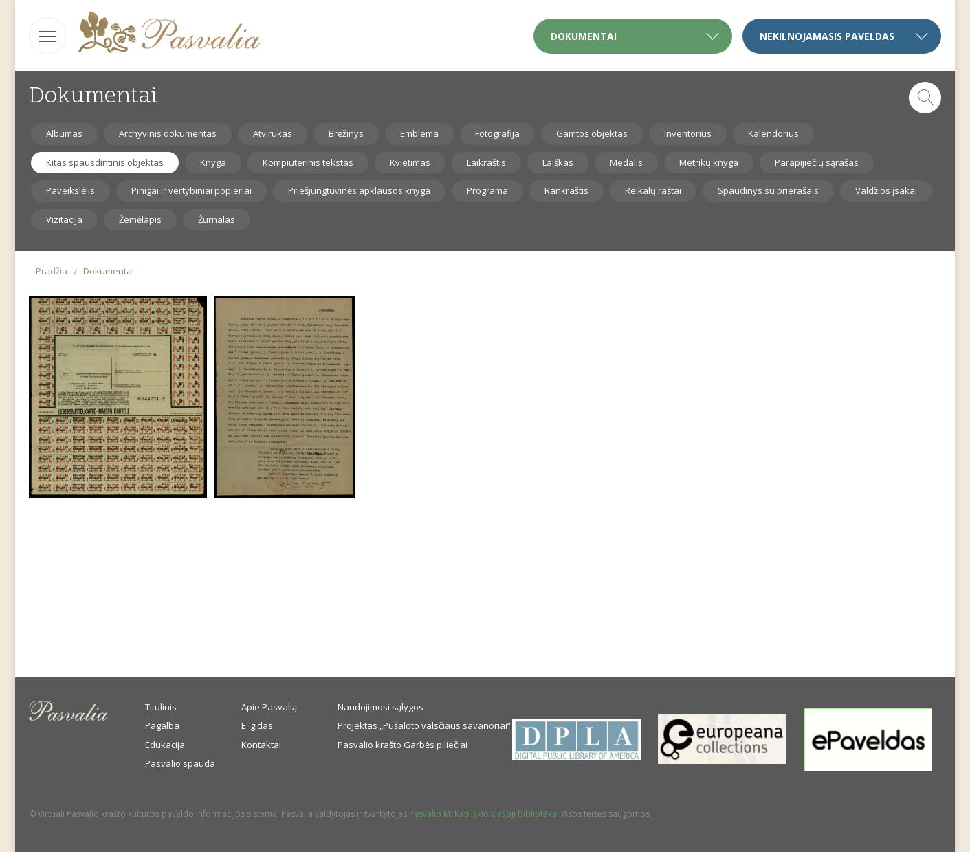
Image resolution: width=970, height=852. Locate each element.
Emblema (419, 133)
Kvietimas (410, 162)
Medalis (626, 162)
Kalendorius (773, 133)
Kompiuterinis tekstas (308, 162)
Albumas (64, 133)
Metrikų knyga (708, 162)
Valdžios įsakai (886, 190)
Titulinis (161, 707)
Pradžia (51, 271)
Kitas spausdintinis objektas (105, 162)
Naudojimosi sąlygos (380, 707)
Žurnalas (216, 219)
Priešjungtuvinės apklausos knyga (359, 190)
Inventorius (688, 133)
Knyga (213, 162)
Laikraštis (486, 162)
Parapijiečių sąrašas (817, 162)
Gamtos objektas (592, 133)
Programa (487, 190)
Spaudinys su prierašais (768, 190)
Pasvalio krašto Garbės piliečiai (402, 745)
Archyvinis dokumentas (168, 133)
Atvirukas (272, 133)
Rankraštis (566, 190)
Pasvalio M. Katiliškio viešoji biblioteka (483, 814)
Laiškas (557, 162)
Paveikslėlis (70, 190)
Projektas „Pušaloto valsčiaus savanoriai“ (424, 725)
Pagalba (162, 725)
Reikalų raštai (653, 190)
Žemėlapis (140, 219)
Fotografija (497, 133)
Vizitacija (64, 219)
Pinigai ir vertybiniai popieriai (191, 190)
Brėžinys (346, 133)
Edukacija (165, 745)
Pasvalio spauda (180, 763)
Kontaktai (261, 745)
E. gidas (257, 725)
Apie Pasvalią (269, 707)
